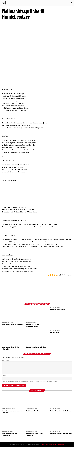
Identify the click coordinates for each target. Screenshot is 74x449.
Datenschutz (60, 446)
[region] (15, 76)
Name (4, 377)
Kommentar (6, 360)
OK (71, 3)
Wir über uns (44, 446)
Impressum (52, 446)
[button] (4, 3)
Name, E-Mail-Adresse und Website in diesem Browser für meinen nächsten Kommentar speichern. (30, 383)
